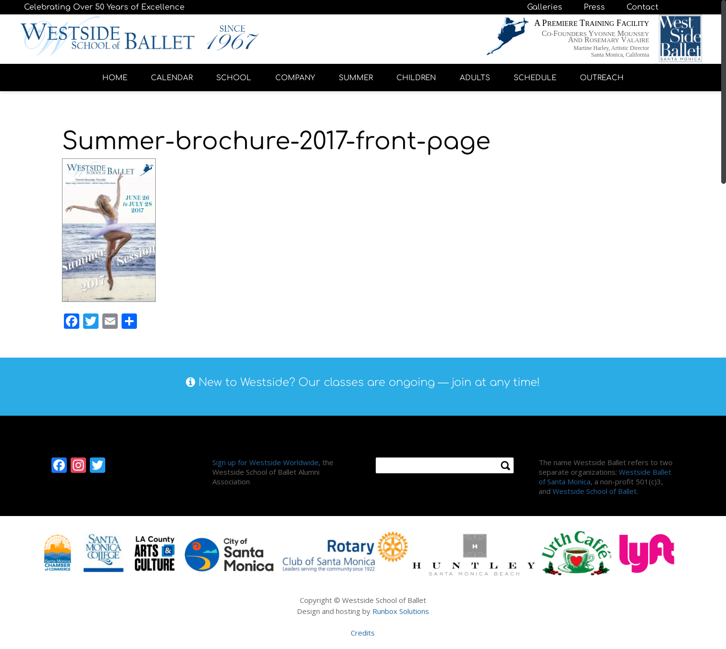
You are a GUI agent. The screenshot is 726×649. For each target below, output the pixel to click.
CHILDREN (416, 78)
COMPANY (295, 78)
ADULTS (475, 78)
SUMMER (356, 78)
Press (594, 7)
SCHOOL (233, 78)
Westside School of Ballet (595, 491)
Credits (363, 632)
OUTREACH (602, 78)
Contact (642, 7)
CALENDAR (172, 78)
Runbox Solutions (400, 611)
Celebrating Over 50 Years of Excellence (104, 7)
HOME (114, 78)
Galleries (544, 7)
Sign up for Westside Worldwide (265, 462)
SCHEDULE (535, 78)
